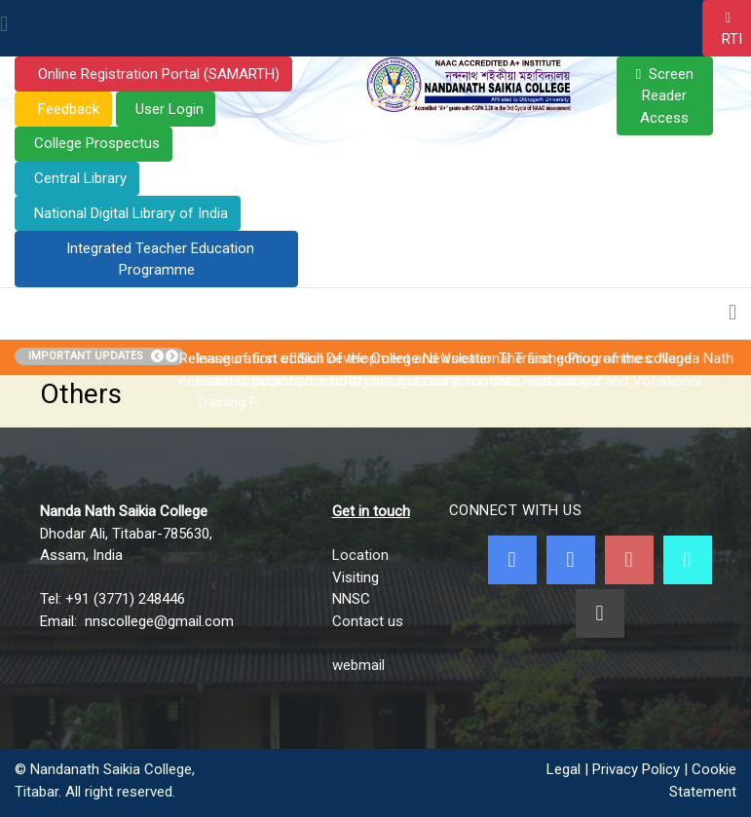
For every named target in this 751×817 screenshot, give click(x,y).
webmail (358, 665)
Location (360, 555)
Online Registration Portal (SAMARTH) (157, 74)
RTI (732, 39)
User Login (169, 109)
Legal (563, 769)
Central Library (80, 178)
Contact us (367, 621)
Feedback (66, 109)
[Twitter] (570, 560)
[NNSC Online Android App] (687, 560)
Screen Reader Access (667, 96)
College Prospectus (97, 143)
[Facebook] (512, 560)
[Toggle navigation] (4, 25)
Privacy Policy (636, 769)
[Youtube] (629, 560)
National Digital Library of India (131, 213)
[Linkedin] (600, 613)
